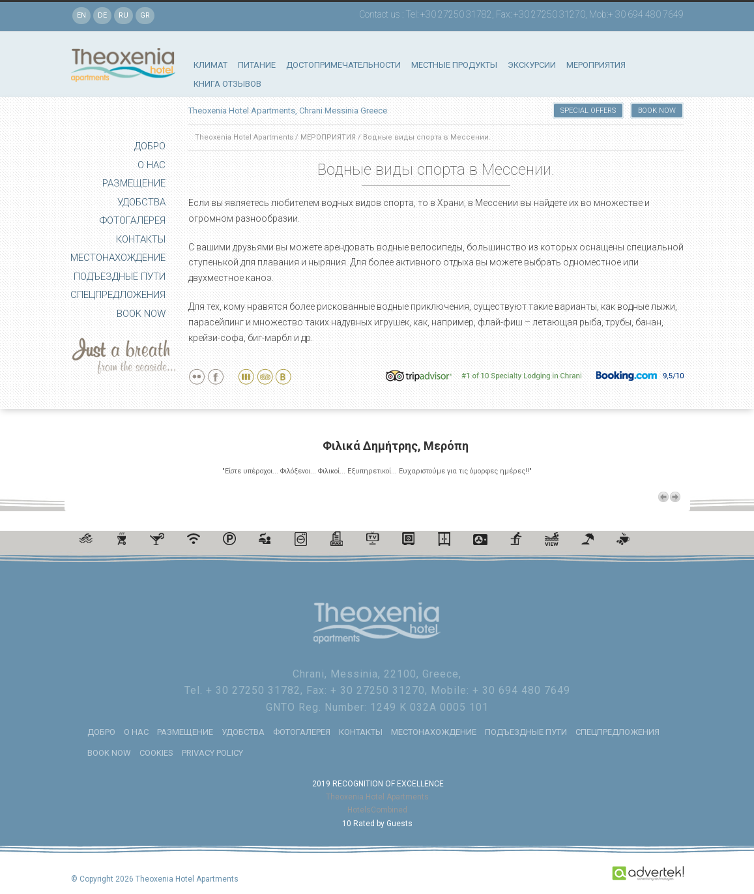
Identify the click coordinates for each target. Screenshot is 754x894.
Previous (663, 495)
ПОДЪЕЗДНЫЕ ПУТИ (120, 276)
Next (675, 495)
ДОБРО (150, 146)
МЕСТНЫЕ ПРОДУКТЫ (454, 65)
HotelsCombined (377, 808)
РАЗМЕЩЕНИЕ (134, 183)
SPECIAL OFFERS (588, 110)
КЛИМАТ (210, 65)
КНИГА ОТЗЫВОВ (227, 84)
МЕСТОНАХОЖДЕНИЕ (118, 257)
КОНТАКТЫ (141, 239)
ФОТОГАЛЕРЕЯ (133, 220)
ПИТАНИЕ (257, 65)
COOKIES (156, 751)
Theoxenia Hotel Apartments (244, 137)
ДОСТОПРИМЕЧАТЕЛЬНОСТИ (343, 65)
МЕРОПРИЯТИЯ (596, 65)
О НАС (152, 165)
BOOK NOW (141, 314)
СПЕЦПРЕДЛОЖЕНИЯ (118, 295)
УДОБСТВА (141, 202)
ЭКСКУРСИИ (532, 65)
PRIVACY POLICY (212, 751)
